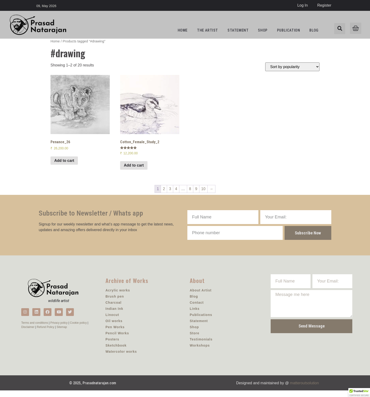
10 (203, 189)
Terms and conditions (34, 329)
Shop (262, 30)
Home (183, 30)
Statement (237, 30)
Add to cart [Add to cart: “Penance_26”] (64, 161)
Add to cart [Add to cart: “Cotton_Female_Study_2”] (134, 165)
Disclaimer (27, 333)
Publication (288, 30)
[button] (359, 392)
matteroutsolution (304, 390)
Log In (302, 5)
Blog (313, 30)
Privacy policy (58, 329)
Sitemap (62, 333)
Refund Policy (45, 333)
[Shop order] (292, 66)
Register (324, 5)
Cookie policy (78, 329)
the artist (207, 30)
